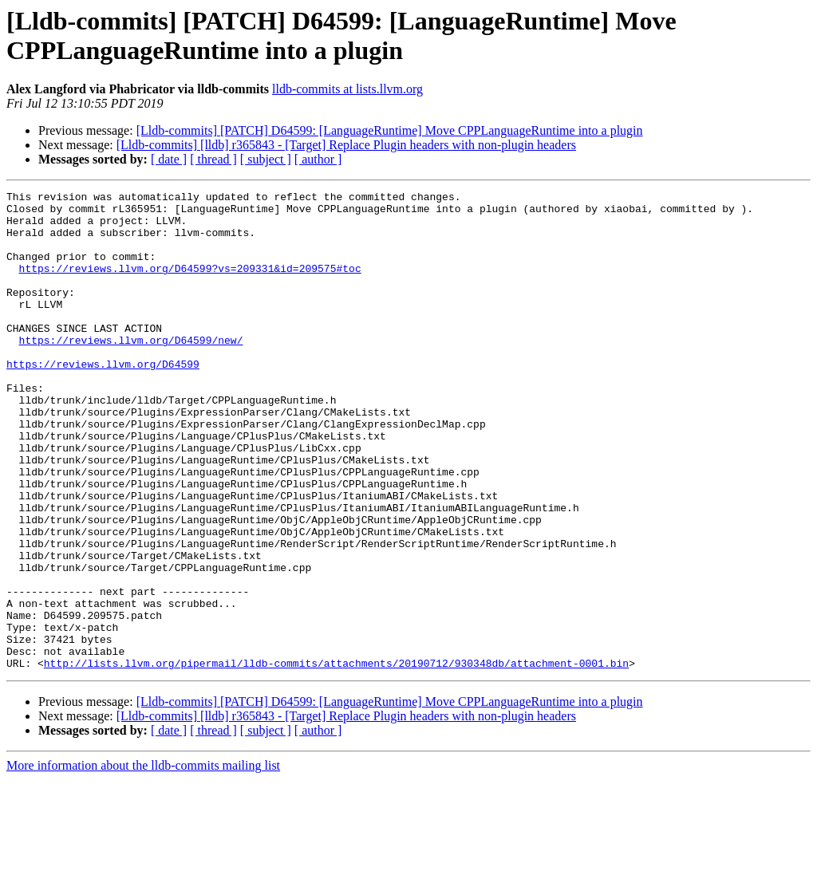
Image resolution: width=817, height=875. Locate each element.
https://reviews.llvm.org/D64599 (102, 399)
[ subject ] (265, 159)
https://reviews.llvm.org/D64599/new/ (131, 371)
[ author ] (318, 159)
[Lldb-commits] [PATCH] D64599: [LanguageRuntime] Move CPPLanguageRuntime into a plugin (389, 130)
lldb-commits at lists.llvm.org (347, 89)
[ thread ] (213, 159)
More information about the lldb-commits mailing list (143, 861)
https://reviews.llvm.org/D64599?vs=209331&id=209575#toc (190, 285)
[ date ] (169, 159)
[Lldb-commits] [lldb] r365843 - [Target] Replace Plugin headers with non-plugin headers (346, 145)
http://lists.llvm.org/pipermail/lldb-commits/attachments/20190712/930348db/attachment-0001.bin (336, 758)
